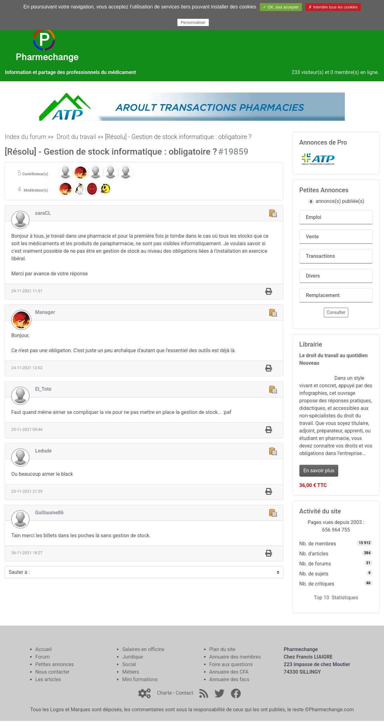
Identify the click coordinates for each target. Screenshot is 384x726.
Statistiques (345, 598)
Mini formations (140, 679)
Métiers (130, 672)
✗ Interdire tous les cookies (332, 7)
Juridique (132, 657)
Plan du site (222, 649)
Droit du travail (76, 136)
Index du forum (25, 136)
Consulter (336, 312)
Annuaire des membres (235, 657)
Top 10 (321, 598)
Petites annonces (54, 664)
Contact (184, 693)
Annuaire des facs (229, 679)
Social (129, 664)
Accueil (43, 649)
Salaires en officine (143, 649)
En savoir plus (318, 471)
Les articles (48, 679)
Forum (42, 657)
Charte (164, 693)
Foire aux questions (231, 664)
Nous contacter (52, 672)
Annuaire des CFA (229, 672)
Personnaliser (193, 22)
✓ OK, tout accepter (281, 7)
